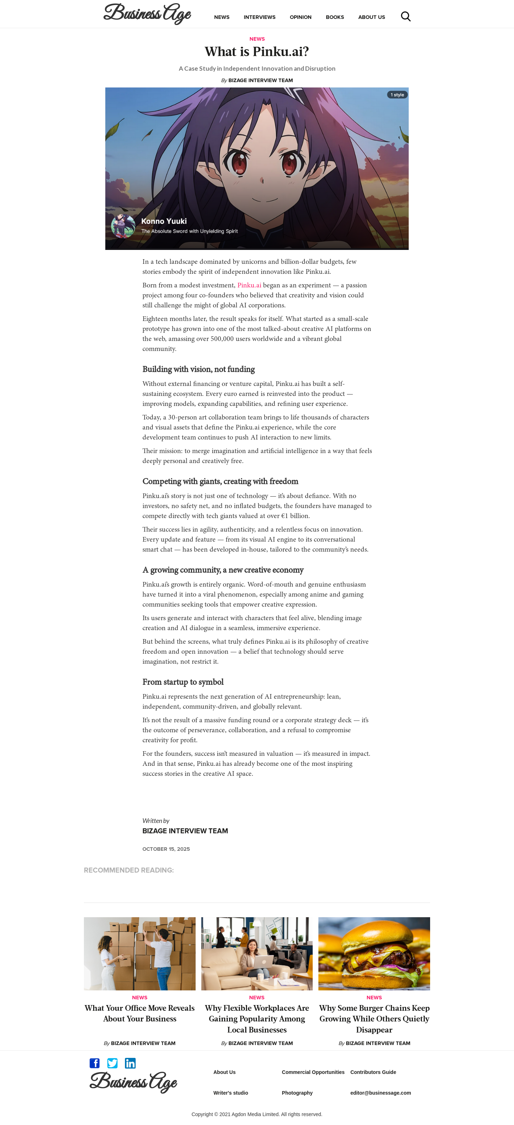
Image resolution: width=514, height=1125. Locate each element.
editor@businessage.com (381, 1093)
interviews (260, 17)
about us (371, 17)
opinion (301, 17)
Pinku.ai (249, 285)
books (335, 17)
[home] (148, 14)
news (222, 17)
